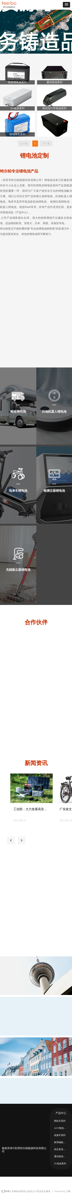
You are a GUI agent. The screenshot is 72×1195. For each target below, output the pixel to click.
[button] (66, 5)
